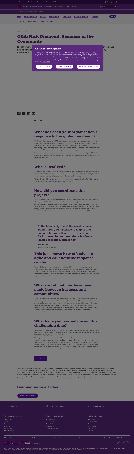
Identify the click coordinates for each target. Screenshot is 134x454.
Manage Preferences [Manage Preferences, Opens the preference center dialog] (64, 66)
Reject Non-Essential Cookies (88, 66)
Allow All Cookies (44, 66)
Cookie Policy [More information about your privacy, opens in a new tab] (46, 61)
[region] (67, 58)
